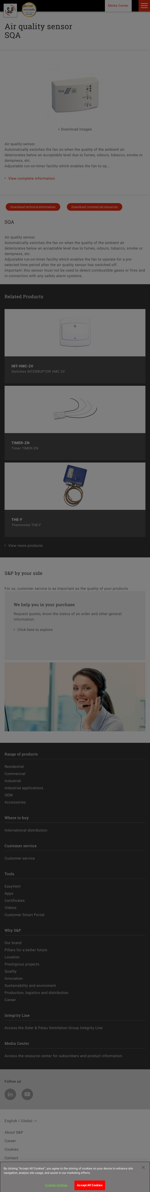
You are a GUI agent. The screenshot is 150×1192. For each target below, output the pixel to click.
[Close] (143, 1169)
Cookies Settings (56, 1187)
